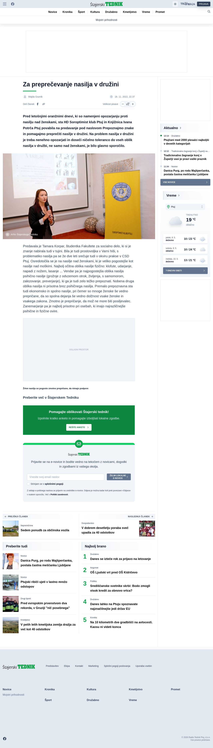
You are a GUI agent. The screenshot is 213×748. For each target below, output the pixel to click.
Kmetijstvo (25, 620)
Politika (93, 581)
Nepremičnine (27, 525)
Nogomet (94, 568)
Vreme (171, 195)
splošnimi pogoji (54, 484)
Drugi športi (26, 598)
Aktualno (171, 128)
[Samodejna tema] (175, 4)
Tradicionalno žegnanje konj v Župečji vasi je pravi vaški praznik (191, 151)
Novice (24, 556)
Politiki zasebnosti (59, 494)
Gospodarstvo (88, 523)
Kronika (93, 617)
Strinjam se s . (47, 484)
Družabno (94, 554)
